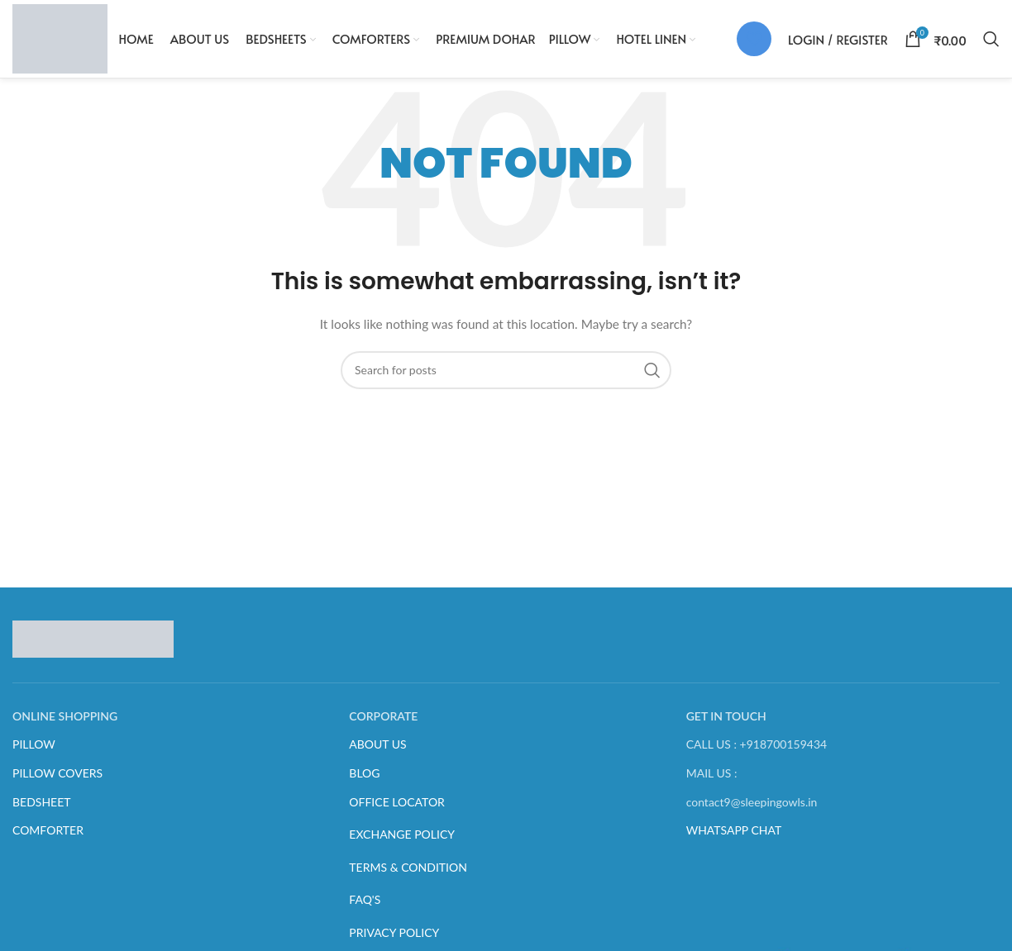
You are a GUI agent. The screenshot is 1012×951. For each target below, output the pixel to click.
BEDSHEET (41, 809)
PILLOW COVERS (57, 781)
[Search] (991, 42)
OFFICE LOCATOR (397, 809)
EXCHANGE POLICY (402, 842)
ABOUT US (377, 752)
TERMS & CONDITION (408, 875)
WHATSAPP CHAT (734, 838)
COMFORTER (48, 838)
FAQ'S (364, 908)
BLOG (364, 781)
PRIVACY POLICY (394, 941)
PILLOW (33, 752)
